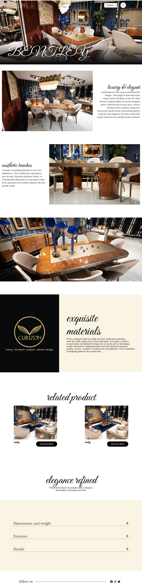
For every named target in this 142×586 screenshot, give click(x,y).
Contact (99, 3)
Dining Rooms (56, 5)
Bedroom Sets (46, 5)
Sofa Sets (38, 5)
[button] (10, 249)
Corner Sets (64, 5)
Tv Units (72, 5)
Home (31, 3)
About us (91, 5)
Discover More (46, 444)
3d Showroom (82, 5)
